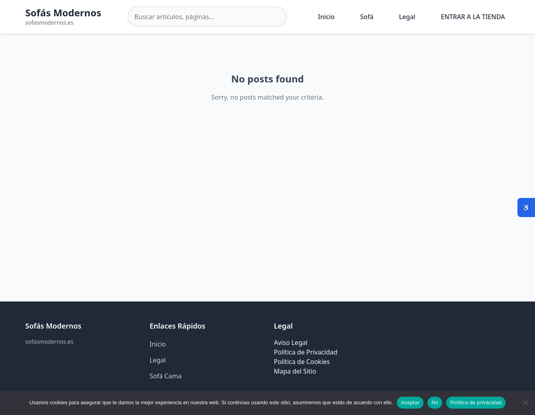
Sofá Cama (166, 376)
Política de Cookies (302, 361)
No (434, 402)
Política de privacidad (476, 402)
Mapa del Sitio (295, 371)
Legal (407, 16)
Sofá (366, 16)
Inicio (326, 16)
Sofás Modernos (63, 12)
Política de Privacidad (305, 352)
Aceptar (410, 402)
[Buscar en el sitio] (207, 16)
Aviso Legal (291, 342)
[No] (525, 403)
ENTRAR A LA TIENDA (473, 16)
